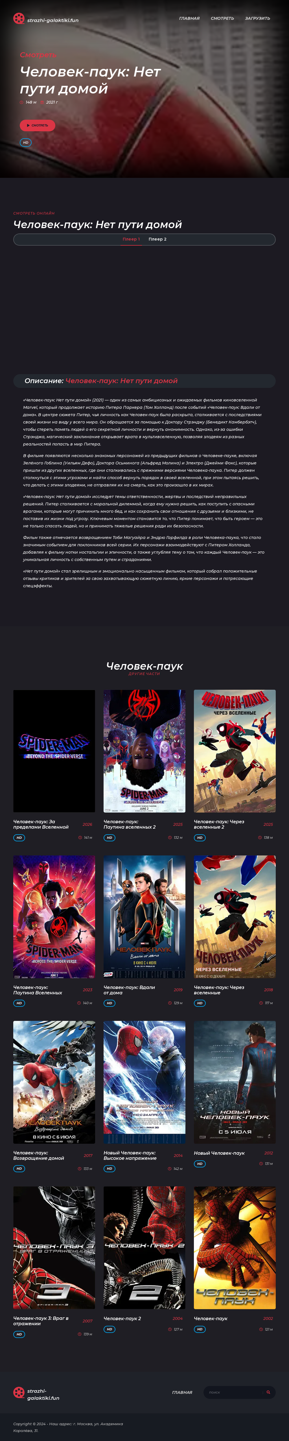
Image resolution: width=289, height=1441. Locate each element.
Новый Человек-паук (219, 1153)
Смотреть (222, 18)
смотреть (37, 125)
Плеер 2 (158, 239)
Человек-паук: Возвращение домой (38, 1155)
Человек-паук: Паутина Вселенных (37, 990)
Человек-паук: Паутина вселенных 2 (130, 824)
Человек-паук (210, 1318)
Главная (189, 18)
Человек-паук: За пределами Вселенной (41, 824)
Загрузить (257, 18)
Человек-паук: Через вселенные (219, 990)
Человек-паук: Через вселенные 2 (219, 824)
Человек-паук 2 (122, 1318)
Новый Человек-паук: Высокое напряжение (130, 1155)
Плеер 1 (131, 239)
